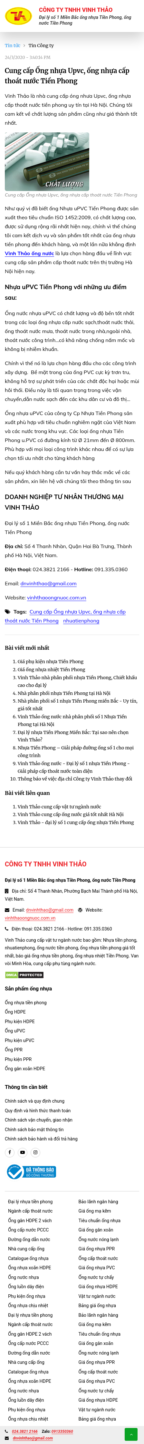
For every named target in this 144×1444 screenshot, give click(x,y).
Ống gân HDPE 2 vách (30, 1220)
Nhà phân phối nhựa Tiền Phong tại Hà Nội (64, 693)
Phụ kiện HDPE (20, 1021)
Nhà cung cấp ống (26, 1248)
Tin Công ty (41, 45)
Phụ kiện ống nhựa (26, 1296)
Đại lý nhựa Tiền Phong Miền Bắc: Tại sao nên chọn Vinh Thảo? (73, 736)
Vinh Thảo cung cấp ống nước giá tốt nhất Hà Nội (71, 814)
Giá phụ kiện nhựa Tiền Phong (50, 661)
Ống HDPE (15, 1011)
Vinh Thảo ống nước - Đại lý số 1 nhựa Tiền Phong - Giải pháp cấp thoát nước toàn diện (74, 767)
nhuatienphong (81, 620)
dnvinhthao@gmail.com (49, 583)
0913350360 (62, 1431)
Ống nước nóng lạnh (99, 1239)
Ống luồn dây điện (26, 1286)
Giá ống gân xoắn (96, 1229)
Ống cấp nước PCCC (28, 1229)
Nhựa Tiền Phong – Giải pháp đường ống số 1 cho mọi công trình (76, 751)
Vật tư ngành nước (97, 1296)
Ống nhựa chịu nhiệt (28, 1305)
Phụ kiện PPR (18, 1059)
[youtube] (22, 1152)
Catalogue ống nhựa (28, 1258)
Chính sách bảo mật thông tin (34, 1129)
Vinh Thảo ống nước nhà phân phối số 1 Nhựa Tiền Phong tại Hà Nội (72, 720)
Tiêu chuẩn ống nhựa (100, 1220)
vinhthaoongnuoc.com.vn (56, 597)
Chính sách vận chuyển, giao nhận (38, 1120)
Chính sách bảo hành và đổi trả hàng (41, 1138)
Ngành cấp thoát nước (30, 1211)
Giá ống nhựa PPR (97, 1248)
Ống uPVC (15, 1030)
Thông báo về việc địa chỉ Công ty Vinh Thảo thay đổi (75, 779)
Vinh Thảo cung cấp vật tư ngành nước (59, 807)
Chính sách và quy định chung (34, 1101)
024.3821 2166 (25, 1431)
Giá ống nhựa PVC (97, 1267)
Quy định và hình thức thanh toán (38, 1110)
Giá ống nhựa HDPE (98, 1286)
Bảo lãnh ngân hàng (98, 1201)
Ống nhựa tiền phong (26, 1002)
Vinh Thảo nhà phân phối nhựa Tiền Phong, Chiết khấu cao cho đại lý (77, 681)
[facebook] (9, 1152)
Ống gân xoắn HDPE (25, 1068)
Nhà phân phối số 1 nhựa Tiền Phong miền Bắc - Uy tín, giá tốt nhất (78, 705)
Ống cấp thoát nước (98, 1258)
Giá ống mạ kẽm (95, 1211)
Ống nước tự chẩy (96, 1277)
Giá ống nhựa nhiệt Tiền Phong (51, 669)
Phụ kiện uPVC (19, 1040)
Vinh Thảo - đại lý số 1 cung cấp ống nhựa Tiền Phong (76, 822)
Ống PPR (14, 1049)
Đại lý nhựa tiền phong (30, 1201)
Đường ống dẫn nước (29, 1239)
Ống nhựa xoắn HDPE (29, 1267)
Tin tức (12, 45)
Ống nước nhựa (23, 1277)
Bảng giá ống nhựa (97, 1305)
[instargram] (35, 1152)
